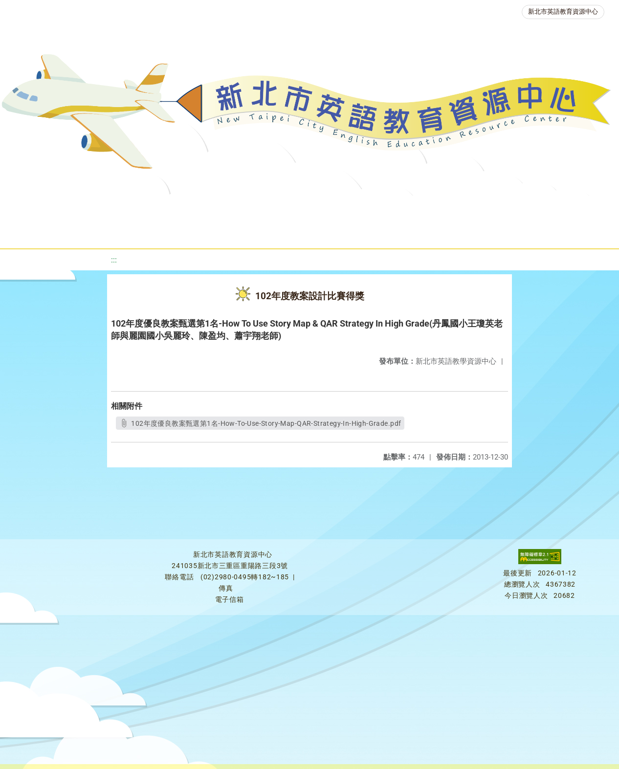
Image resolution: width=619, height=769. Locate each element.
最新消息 (127, 207)
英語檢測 (421, 207)
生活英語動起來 (245, 232)
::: (114, 259)
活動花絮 (372, 232)
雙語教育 (314, 232)
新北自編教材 (297, 207)
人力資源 (538, 207)
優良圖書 (362, 207)
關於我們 (68, 207)
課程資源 (174, 207)
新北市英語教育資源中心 (563, 11)
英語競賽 (480, 207)
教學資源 (232, 207)
